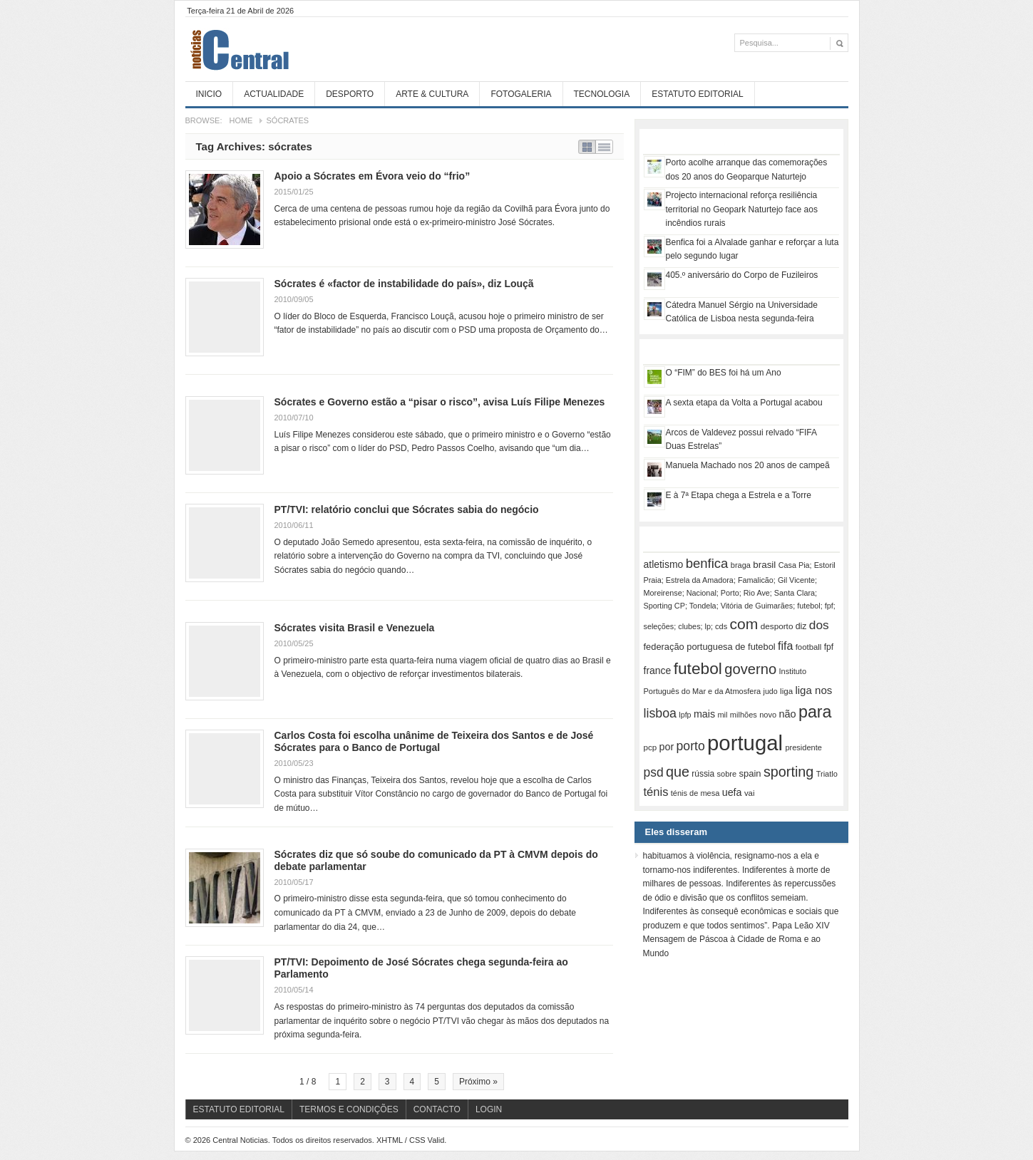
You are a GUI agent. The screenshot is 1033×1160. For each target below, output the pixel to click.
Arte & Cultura (432, 94)
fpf (828, 647)
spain (750, 773)
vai (749, 793)
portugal (745, 743)
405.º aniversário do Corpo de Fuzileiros (742, 275)
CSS (417, 1140)
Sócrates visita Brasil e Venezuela (354, 627)
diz (801, 626)
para (815, 712)
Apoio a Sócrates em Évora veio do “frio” (372, 176)
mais (704, 714)
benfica (707, 563)
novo (767, 714)
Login (489, 1109)
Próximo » (478, 1082)
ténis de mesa (695, 793)
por (666, 746)
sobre (727, 774)
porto (691, 746)
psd (654, 772)
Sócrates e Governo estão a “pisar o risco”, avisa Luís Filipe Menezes (439, 402)
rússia (703, 774)
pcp (650, 747)
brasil (764, 564)
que (677, 772)
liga (786, 691)
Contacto (437, 1109)
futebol (698, 668)
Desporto (350, 94)
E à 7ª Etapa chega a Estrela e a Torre (738, 495)
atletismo (664, 564)
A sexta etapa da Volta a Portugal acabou (744, 403)
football (809, 647)
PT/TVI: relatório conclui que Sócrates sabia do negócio (406, 509)
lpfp (685, 714)
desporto (777, 626)
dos (819, 625)
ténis (656, 792)
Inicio (209, 94)
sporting (788, 772)
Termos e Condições (349, 1109)
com (744, 624)
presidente (803, 747)
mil (722, 714)
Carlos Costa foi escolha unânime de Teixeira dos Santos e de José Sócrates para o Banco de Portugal (434, 741)
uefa (732, 792)
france (658, 670)
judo (771, 691)
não (787, 714)
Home (240, 120)
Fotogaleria (520, 94)
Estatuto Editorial (697, 94)
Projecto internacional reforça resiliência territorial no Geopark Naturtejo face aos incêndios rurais (742, 209)
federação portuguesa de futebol (710, 646)
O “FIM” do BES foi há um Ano (723, 373)
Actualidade (274, 94)
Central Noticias (292, 49)
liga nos (813, 690)
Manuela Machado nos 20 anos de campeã (748, 465)
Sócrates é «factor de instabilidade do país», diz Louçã (404, 283)
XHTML (389, 1140)
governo (750, 669)
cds (721, 626)
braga (741, 565)
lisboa (660, 713)
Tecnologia (602, 94)
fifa (785, 646)
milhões (743, 714)
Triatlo (827, 774)
